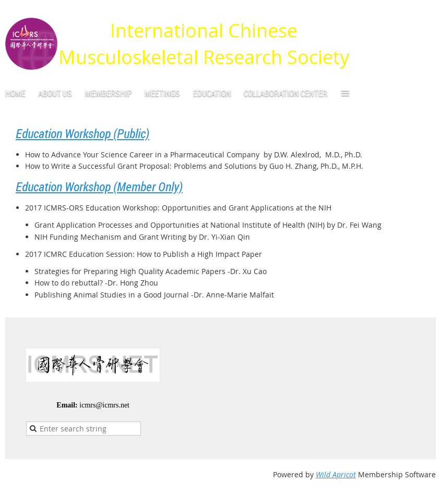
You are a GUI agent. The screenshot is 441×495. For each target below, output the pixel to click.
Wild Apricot (336, 474)
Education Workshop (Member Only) (99, 186)
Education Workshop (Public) (82, 133)
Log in (425, 15)
